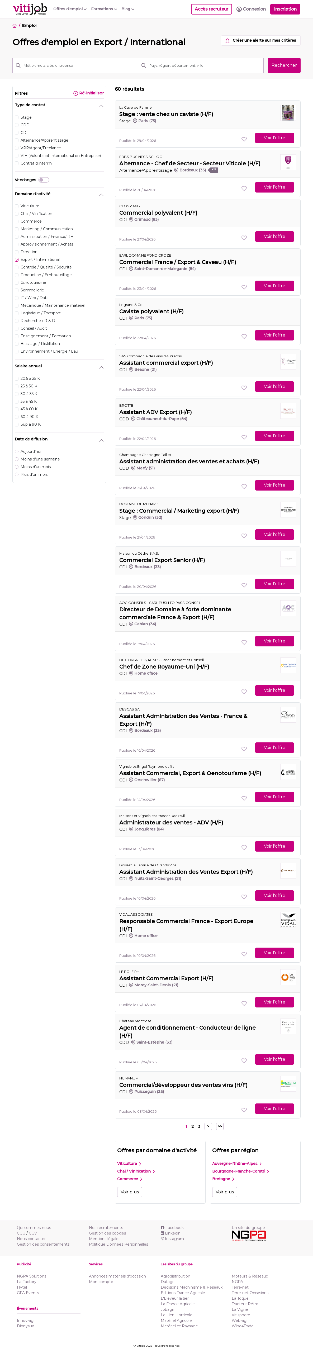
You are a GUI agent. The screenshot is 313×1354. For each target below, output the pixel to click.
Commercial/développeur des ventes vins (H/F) (183, 1085)
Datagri (167, 1281)
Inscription (285, 9)
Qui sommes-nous (34, 1227)
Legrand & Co (131, 305)
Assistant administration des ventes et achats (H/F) (189, 461)
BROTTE (126, 405)
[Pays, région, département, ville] (205, 65)
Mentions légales (104, 1238)
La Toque (240, 1298)
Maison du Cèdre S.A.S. (139, 553)
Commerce (129, 1179)
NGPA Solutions (31, 1276)
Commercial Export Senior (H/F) (162, 560)
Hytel (22, 1287)
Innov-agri (26, 1320)
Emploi (29, 25)
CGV (33, 1233)
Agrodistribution (175, 1276)
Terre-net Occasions (250, 1292)
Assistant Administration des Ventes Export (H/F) (186, 872)
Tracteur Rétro (245, 1304)
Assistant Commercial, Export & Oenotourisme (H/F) (190, 773)
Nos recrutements (106, 1227)
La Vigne (240, 1309)
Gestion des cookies (107, 1233)
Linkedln (171, 1233)
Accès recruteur (211, 9)
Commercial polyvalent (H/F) (158, 213)
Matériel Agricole (176, 1320)
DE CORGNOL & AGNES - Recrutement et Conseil (161, 660)
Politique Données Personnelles (118, 1244)
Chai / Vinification (136, 1171)
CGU (21, 1233)
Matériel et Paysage (179, 1326)
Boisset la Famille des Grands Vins (147, 865)
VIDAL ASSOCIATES (136, 914)
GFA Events (28, 1292)
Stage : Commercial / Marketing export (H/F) (179, 511)
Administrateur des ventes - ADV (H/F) (171, 822)
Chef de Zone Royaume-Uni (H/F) (164, 667)
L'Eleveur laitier (175, 1298)
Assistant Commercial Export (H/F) (166, 978)
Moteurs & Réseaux (250, 1276)
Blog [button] (127, 9)
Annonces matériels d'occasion (117, 1276)
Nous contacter (31, 1238)
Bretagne (223, 1179)
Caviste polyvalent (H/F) (151, 311)
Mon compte (101, 1281)
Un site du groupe (248, 1227)
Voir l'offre (274, 137)
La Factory (26, 1281)
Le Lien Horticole (176, 1315)
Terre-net (240, 1287)
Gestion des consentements (43, 1244)
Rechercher (284, 65)
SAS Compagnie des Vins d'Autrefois (150, 356)
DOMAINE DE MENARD (139, 504)
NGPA (237, 1281)
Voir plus (130, 1191)
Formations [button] (104, 9)
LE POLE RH (129, 971)
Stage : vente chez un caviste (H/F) (166, 114)
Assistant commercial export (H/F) (166, 363)
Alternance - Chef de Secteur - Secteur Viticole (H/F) (189, 163)
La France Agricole (178, 1304)
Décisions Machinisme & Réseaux (191, 1287)
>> (220, 1126)
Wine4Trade (243, 1326)
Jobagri (167, 1309)
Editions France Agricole (183, 1292)
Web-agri (240, 1320)
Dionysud (25, 1326)
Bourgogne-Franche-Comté (240, 1171)
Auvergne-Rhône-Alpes (237, 1163)
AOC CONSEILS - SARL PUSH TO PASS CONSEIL (160, 603)
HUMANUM (129, 1078)
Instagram (172, 1238)
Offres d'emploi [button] (70, 9)
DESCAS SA (129, 709)
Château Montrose (135, 1021)
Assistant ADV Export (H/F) (155, 412)
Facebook (172, 1227)
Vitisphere (241, 1315)
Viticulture (129, 1163)
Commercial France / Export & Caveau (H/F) (177, 262)
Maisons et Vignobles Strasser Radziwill (152, 816)
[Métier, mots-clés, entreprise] (79, 65)
